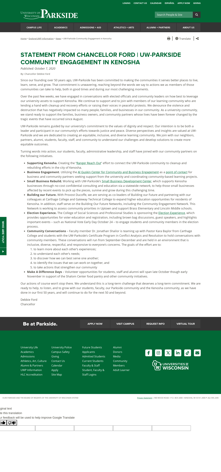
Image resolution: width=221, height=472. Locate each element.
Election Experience (171, 213)
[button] (183, 38)
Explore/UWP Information (41, 38)
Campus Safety (60, 352)
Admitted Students (93, 356)
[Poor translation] (12, 422)
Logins (126, 3)
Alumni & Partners (32, 365)
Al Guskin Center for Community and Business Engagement (118, 172)
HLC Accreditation (31, 374)
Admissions (28, 356)
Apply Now (184, 3)
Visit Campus (125, 324)
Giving (197, 3)
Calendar (155, 3)
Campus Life (34, 27)
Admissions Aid (90, 27)
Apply (54, 370)
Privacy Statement (144, 398)
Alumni (117, 347)
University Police (61, 347)
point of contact (176, 172)
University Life (29, 347)
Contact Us (140, 3)
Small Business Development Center (126, 181)
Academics (60, 27)
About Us (188, 27)
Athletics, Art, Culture (34, 361)
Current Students (92, 361)
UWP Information (31, 370)
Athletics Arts (124, 27)
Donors (117, 352)
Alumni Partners (158, 27)
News (58, 38)
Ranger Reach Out (89, 163)
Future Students (92, 347)
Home (24, 38)
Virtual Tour (186, 324)
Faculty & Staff (91, 365)
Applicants (88, 352)
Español (169, 3)
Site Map (56, 374)
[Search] (174, 15)
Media (116, 356)
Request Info (155, 324)
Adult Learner (121, 370)
